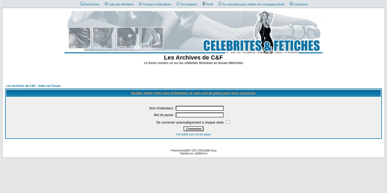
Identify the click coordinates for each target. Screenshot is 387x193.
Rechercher (89, 4)
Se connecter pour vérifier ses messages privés (251, 4)
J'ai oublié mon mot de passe (193, 134)
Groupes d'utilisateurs (155, 4)
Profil (207, 4)
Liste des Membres (119, 4)
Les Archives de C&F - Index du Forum (33, 85)
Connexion (299, 4)
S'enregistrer (187, 4)
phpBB (185, 150)
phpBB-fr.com (200, 153)
